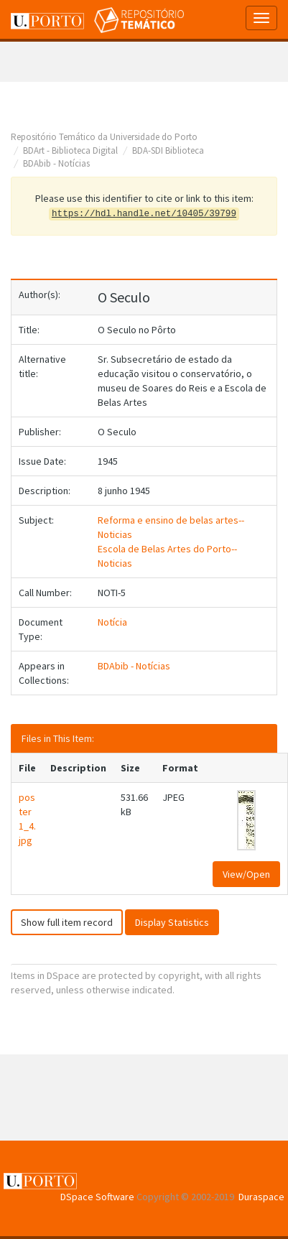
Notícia (112, 622)
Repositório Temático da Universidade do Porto (104, 137)
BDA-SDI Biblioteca (168, 150)
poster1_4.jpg (27, 819)
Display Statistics (172, 922)
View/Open (246, 874)
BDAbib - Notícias (56, 163)
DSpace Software (97, 1196)
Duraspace (261, 1196)
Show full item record (67, 922)
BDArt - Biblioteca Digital (70, 150)
